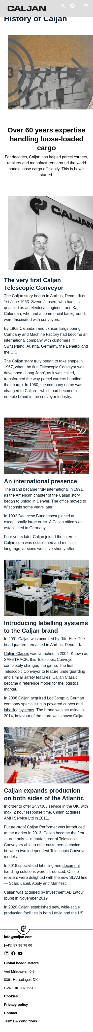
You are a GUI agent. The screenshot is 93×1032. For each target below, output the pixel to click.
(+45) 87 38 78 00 (18, 945)
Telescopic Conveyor (58, 367)
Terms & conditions (20, 1021)
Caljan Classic (16, 654)
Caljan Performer (42, 827)
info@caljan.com (18, 937)
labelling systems (19, 710)
